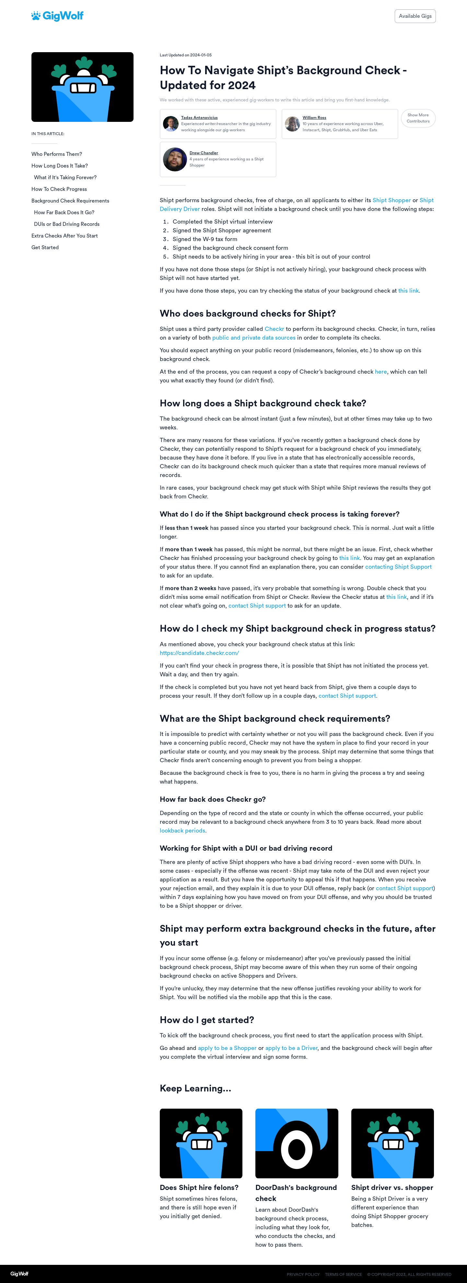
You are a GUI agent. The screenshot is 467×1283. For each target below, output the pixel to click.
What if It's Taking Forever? (65, 177)
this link (408, 291)
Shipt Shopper (392, 200)
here (381, 372)
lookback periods (182, 831)
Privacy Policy (303, 1275)
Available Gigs (415, 16)
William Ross (314, 118)
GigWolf (62, 16)
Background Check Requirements (70, 201)
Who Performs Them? (56, 154)
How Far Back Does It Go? (64, 212)
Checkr (274, 329)
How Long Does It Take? (59, 166)
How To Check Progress (59, 189)
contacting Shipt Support (398, 567)
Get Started (45, 247)
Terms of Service (343, 1275)
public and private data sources (254, 338)
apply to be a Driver (291, 1048)
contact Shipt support (257, 606)
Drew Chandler (204, 153)
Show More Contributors (418, 118)
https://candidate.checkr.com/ (199, 653)
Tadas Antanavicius (199, 118)
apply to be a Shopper (227, 1048)
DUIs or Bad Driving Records (66, 224)
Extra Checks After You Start (64, 236)
